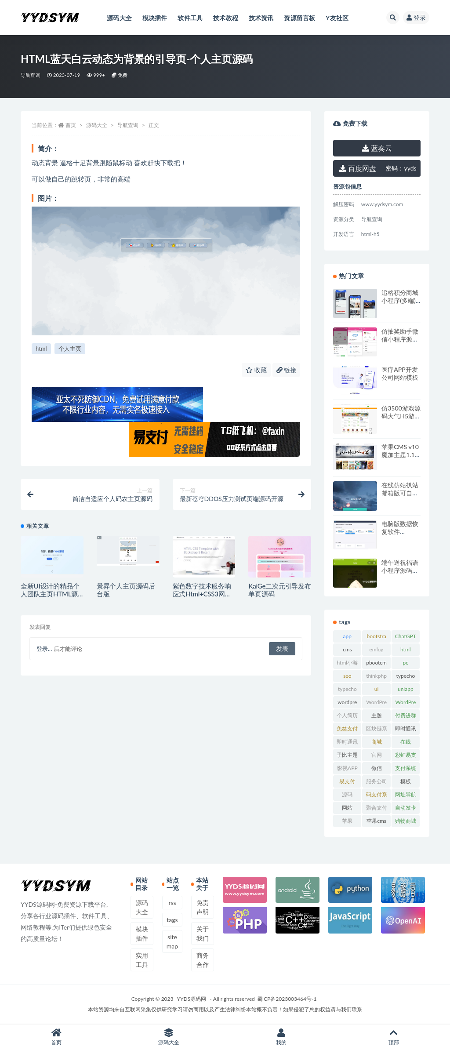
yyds (400, 168)
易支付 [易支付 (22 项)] (347, 781)
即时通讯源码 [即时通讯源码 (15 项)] (347, 743)
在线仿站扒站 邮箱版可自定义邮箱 (399, 493)
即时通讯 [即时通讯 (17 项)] (405, 728)
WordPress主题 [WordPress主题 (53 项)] (376, 703)
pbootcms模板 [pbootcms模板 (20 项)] (376, 664)
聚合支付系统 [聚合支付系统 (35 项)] (376, 809)
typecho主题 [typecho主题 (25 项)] (347, 690)
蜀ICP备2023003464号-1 (287, 999)
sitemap (172, 941)
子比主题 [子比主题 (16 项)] (347, 755)
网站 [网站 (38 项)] (347, 807)
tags (172, 919)
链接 (286, 370)
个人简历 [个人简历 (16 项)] (347, 715)
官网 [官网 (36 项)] (376, 755)
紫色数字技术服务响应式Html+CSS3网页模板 (202, 594)
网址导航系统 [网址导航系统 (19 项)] (405, 796)
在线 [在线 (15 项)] (405, 741)
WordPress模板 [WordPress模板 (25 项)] (405, 703)
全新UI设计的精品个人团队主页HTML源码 (50, 594)
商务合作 (202, 960)
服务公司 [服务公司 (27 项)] (376, 781)
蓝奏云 (377, 148)
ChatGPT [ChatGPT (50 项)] (405, 636)
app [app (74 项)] (347, 636)
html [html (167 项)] (405, 649)
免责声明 (202, 907)
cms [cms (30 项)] (347, 649)
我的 (281, 1037)
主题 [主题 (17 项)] (376, 715)
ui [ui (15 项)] (376, 689)
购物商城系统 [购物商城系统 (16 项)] (405, 822)
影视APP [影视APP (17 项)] (347, 768)
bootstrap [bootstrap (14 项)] (376, 638)
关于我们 (202, 933)
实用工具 (142, 960)
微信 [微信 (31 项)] (376, 768)
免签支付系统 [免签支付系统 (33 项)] (347, 730)
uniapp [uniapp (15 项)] (406, 689)
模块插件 (142, 933)
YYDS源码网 (192, 999)
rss (172, 902)
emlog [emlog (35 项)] (377, 649)
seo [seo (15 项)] (347, 675)
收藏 (256, 370)
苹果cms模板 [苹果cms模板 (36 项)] (376, 822)
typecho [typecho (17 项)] (405, 675)
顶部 (394, 1037)
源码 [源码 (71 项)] (347, 794)
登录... (44, 648)
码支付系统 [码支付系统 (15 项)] (376, 796)
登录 (416, 17)
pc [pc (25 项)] (405, 662)
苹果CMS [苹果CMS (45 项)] (347, 822)
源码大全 (96, 125)
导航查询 (30, 75)
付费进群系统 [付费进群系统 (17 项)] (405, 717)
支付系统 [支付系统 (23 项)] (405, 768)
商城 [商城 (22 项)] (376, 741)
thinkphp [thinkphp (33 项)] (376, 675)
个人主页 (69, 348)
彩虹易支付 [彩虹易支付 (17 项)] (405, 756)
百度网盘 (357, 168)
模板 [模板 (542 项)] (405, 781)
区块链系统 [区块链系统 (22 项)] (376, 730)
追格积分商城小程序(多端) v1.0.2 (399, 300)
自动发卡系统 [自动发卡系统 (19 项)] (405, 809)
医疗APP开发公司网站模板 (399, 373)
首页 (70, 125)
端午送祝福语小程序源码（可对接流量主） (399, 574)
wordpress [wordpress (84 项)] (347, 703)
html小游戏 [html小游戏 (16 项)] (347, 664)
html (41, 348)
